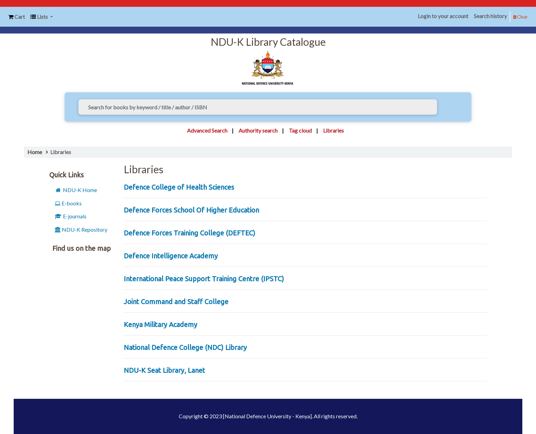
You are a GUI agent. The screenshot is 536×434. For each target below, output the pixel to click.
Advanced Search (207, 130)
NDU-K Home (76, 190)
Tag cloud (300, 130)
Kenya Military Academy (160, 324)
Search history (490, 16)
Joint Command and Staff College (176, 302)
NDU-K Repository (81, 229)
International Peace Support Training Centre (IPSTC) (204, 279)
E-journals (70, 216)
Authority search (258, 130)
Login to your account (443, 16)
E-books (68, 203)
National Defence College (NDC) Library (185, 347)
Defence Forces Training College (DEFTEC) (189, 233)
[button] (16, 17)
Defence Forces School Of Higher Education (191, 210)
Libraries (60, 152)
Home (34, 152)
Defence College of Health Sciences (179, 187)
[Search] (447, 107)
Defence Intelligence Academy (171, 256)
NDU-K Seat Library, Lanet (164, 370)
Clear (520, 16)
